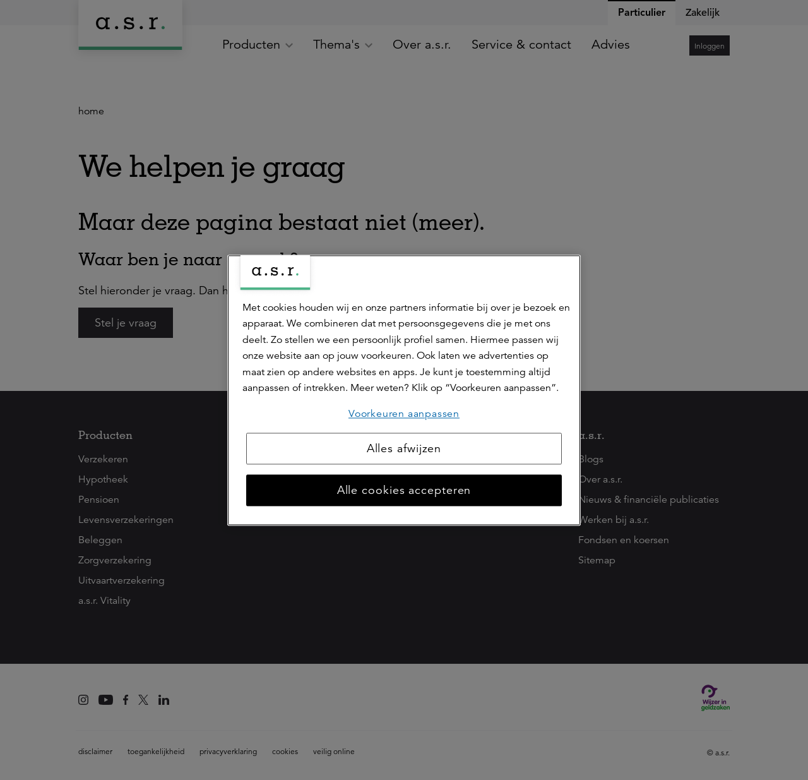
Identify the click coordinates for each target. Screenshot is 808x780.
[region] (404, 390)
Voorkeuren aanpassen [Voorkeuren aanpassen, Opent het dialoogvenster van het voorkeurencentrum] (404, 413)
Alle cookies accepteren (404, 490)
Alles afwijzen (404, 448)
